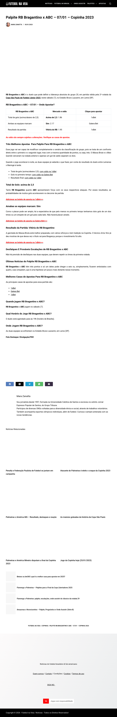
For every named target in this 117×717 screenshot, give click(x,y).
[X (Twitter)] (20, 384)
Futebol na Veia (34, 626)
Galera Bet (93, 123)
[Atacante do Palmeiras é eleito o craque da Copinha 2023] (85, 450)
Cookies (67, 674)
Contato (48, 674)
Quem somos (38, 674)
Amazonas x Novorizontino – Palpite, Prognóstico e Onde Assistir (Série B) (45, 610)
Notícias (48, 3)
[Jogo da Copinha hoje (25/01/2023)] (85, 539)
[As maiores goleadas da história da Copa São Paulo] (85, 496)
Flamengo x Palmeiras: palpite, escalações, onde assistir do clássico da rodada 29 (48, 599)
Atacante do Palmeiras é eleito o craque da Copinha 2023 (85, 470)
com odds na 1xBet (48, 171)
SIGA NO (51, 685)
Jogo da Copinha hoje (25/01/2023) (76, 560)
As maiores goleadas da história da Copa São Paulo (82, 517)
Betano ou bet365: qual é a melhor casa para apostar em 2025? (41, 577)
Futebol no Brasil (63, 3)
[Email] (49, 384)
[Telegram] (29, 384)
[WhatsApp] (39, 384)
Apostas (102, 3)
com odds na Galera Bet (42, 175)
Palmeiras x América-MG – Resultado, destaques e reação (31, 517)
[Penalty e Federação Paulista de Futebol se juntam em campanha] (31, 450)
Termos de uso (78, 674)
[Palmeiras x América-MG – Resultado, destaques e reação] (31, 496)
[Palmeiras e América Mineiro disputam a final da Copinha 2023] (31, 539)
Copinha (45, 626)
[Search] (110, 4)
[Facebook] (10, 384)
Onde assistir (79, 3)
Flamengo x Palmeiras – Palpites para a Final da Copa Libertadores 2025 (44, 588)
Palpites (92, 3)
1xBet (93, 117)
